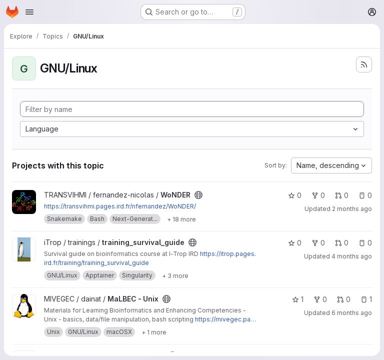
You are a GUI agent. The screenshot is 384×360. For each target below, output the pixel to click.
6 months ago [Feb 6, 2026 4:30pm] (352, 312)
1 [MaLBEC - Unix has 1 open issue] (366, 299)
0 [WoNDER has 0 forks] (318, 195)
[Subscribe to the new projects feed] (364, 64)
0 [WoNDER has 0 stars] (295, 195)
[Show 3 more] (175, 276)
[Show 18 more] (181, 219)
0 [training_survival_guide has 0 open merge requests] (341, 242)
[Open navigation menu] (30, 12)
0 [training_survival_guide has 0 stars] (295, 242)
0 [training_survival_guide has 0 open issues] (365, 242)
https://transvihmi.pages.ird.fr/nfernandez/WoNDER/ (120, 206)
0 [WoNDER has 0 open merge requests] (341, 195)
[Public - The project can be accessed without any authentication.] (198, 195)
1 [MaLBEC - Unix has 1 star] (298, 299)
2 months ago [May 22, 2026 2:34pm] (352, 208)
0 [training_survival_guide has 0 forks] (318, 242)
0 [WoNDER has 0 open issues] (365, 195)
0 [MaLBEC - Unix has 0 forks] (320, 299)
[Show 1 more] (154, 332)
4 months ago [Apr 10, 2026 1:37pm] (352, 256)
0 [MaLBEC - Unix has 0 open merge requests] (343, 299)
